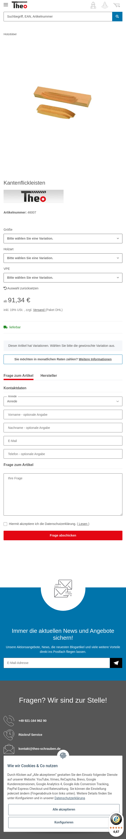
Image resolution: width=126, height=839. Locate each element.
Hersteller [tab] (49, 375)
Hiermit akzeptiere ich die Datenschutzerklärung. (49, 524)
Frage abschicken (63, 535)
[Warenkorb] (116, 5)
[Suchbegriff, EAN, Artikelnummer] (58, 16)
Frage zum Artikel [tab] (18, 375)
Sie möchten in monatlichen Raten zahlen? (63, 359)
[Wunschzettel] (105, 5)
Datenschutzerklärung (69, 798)
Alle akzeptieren (64, 809)
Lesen (83, 524)
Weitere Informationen (95, 359)
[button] (93, 5)
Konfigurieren (63, 822)
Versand (39, 310)
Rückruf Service (30, 734)
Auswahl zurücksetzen (21, 288)
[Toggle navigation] (6, 3)
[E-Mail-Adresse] (57, 663)
